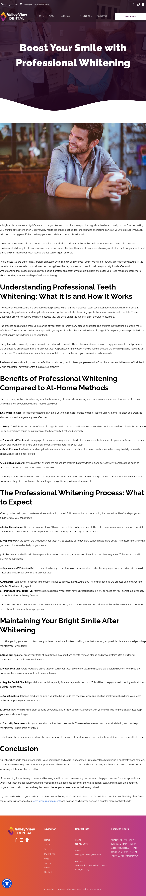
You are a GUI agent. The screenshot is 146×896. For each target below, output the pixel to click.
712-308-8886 (11, 4)
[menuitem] (40, 16)
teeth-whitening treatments (47, 801)
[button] (7, 883)
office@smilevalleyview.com (36, 4)
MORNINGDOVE (95, 889)
